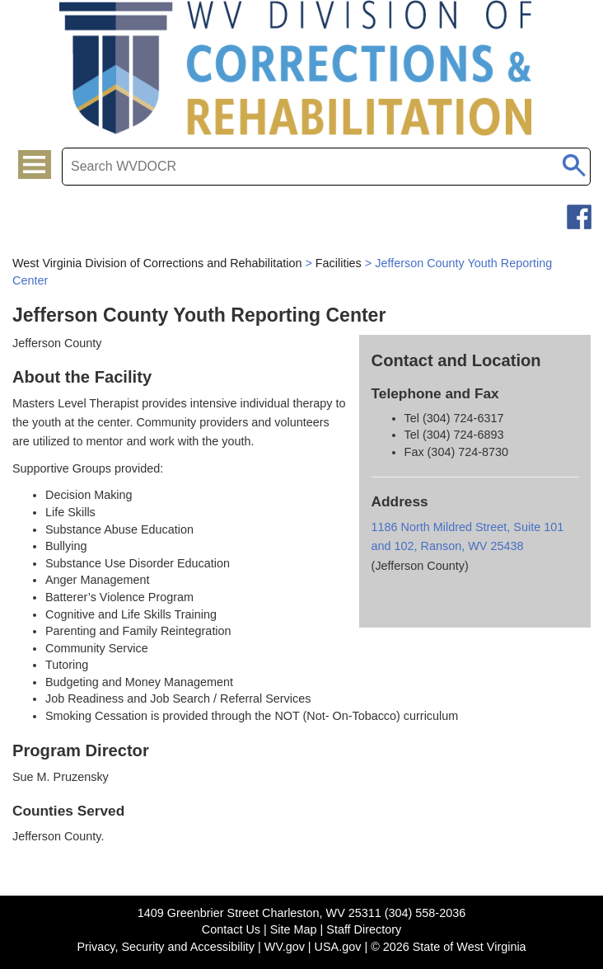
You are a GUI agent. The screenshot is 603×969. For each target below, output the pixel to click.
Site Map (293, 929)
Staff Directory (363, 929)
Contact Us (231, 929)
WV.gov (284, 946)
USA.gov (338, 946)
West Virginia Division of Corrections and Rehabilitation (157, 263)
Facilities (339, 263)
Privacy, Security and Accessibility (166, 946)
